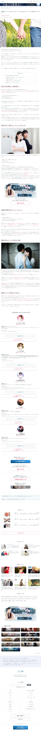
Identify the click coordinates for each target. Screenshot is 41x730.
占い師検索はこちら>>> (20, 686)
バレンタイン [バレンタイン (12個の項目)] (21, 598)
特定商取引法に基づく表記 (31, 709)
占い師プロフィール (20, 365)
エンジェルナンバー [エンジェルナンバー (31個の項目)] (28, 596)
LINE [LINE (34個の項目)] (3, 596)
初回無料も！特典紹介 (30, 690)
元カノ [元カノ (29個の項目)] (14, 600)
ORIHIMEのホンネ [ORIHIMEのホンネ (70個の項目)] (9, 596)
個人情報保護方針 (31, 706)
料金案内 (10, 704)
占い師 (10, 695)
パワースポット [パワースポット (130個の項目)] (27, 598)
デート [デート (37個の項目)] (16, 598)
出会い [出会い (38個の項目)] (21, 600)
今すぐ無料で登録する (20, 461)
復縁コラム (16, 512)
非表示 (21, 73)
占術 (30, 699)
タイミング (7, 15)
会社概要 (10, 709)
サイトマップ (10, 711)
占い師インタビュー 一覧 (31, 697)
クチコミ (10, 697)
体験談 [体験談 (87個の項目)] (10, 600)
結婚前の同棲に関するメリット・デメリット (13, 78)
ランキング (31, 695)
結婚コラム (3, 15)
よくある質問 (31, 704)
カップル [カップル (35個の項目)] (35, 596)
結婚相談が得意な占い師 (20, 479)
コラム (10, 699)
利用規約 (10, 706)
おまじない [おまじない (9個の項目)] (15, 596)
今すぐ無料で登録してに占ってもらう (19, 340)
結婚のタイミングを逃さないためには (12, 82)
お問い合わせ (20, 719)
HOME (10, 690)
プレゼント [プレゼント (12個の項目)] (34, 598)
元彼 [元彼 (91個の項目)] (17, 600)
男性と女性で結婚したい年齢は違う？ (12, 75)
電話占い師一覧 (20, 203)
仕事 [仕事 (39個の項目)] (6, 600)
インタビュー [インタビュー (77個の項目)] (21, 596)
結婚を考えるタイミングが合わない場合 (13, 80)
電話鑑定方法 (31, 702)
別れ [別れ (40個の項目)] (25, 600)
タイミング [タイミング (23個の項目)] (11, 598)
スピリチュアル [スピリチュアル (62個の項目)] (4, 598)
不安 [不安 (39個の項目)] (3, 600)
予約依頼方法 (10, 702)
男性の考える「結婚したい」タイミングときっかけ (15, 77)
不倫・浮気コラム (3, 586)
